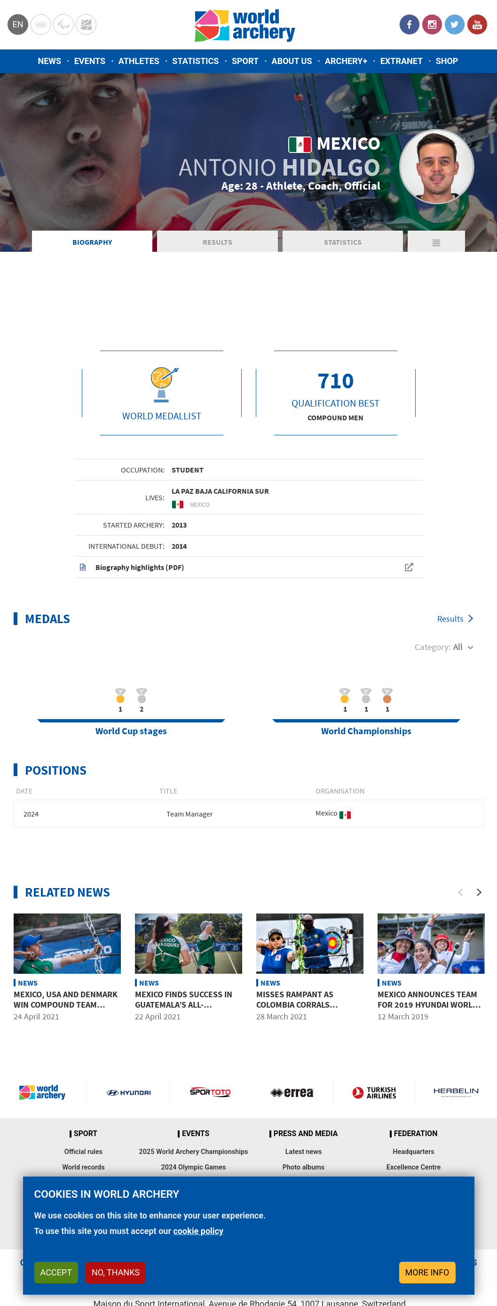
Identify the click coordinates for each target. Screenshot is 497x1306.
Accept (56, 1272)
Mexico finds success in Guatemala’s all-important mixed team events (183, 1009)
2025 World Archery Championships (193, 1152)
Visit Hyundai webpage (128, 1092)
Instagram (432, 24)
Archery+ (346, 61)
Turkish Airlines (374, 1092)
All (458, 646)
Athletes (138, 61)
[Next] (479, 892)
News (50, 61)
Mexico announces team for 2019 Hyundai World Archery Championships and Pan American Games (428, 1009)
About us (292, 61)
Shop (447, 61)
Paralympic (63, 24)
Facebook (409, 24)
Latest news (303, 1152)
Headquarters (413, 1152)
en (17, 24)
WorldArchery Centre (86, 24)
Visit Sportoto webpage (211, 1092)
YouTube (477, 24)
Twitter (454, 24)
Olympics (41, 24)
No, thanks (116, 1272)
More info (427, 1272)
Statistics (195, 61)
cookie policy (198, 1231)
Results (217, 242)
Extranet (401, 61)
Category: (433, 646)
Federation (416, 1134)
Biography (92, 242)
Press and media (306, 1134)
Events (90, 61)
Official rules (83, 1152)
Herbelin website (456, 1092)
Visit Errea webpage (292, 1092)
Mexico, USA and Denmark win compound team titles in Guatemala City (66, 1004)
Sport (245, 61)
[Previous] (460, 892)
